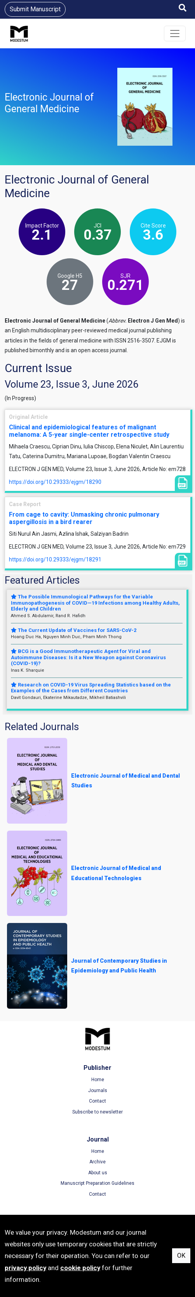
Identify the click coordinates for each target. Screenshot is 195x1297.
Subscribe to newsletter (97, 1112)
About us (97, 1172)
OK (181, 1255)
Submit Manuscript (35, 9)
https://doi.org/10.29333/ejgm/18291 (55, 559)
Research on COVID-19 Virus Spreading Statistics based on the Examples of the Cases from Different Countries (91, 688)
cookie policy (80, 1268)
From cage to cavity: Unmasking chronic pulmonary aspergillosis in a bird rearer (84, 518)
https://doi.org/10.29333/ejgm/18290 (55, 482)
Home (97, 1079)
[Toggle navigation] (175, 33)
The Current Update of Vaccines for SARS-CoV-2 (73, 630)
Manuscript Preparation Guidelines (97, 1183)
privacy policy (25, 1268)
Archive (97, 1162)
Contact (97, 1101)
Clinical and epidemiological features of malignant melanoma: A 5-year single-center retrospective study (89, 431)
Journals (97, 1090)
